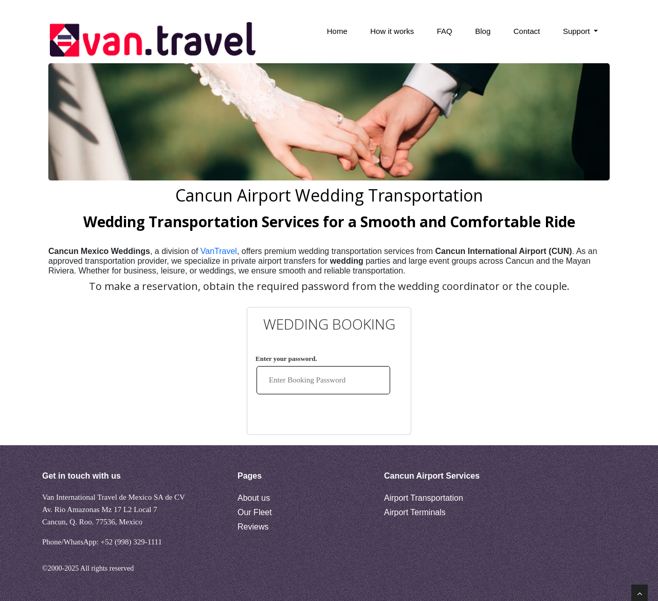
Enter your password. (286, 358)
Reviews (252, 526)
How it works (392, 31)
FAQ (444, 31)
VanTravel (218, 251)
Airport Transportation (423, 498)
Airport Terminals (415, 512)
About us (253, 498)
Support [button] (577, 31)
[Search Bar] (267, 39)
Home (337, 31)
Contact (527, 31)
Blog (482, 31)
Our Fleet (254, 512)
